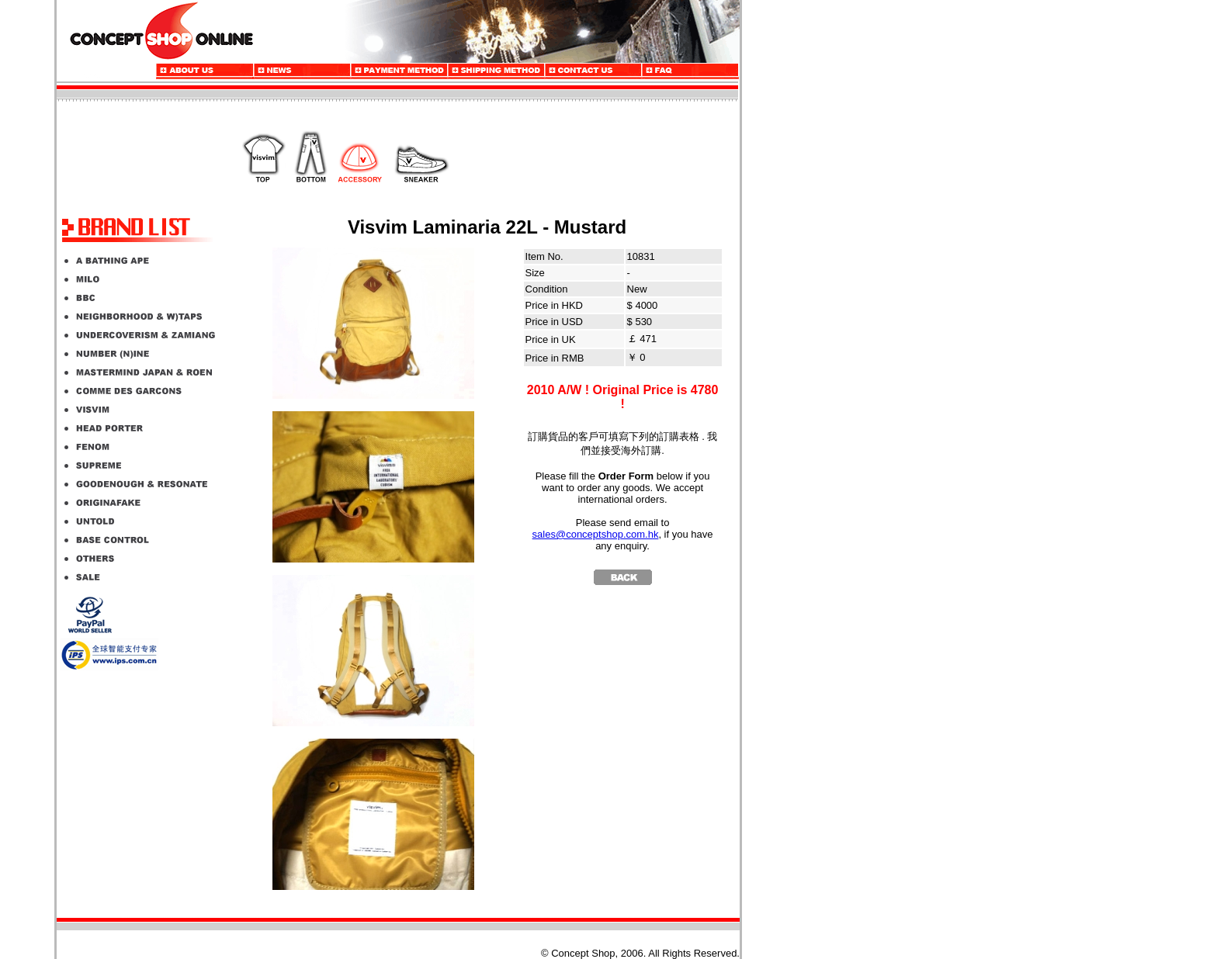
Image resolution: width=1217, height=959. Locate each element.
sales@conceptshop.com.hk (595, 534)
